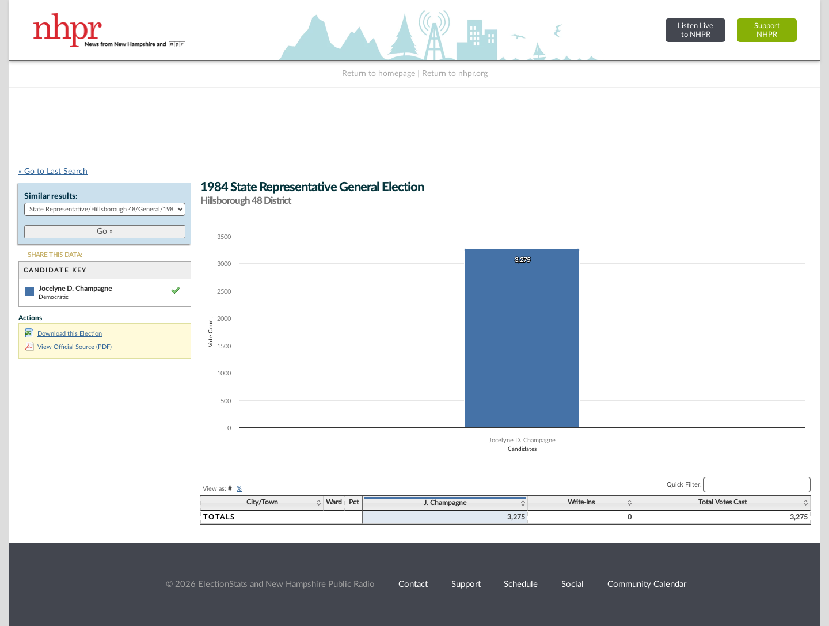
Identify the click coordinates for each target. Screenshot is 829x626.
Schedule (521, 584)
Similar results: (51, 196)
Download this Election (63, 334)
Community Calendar (646, 584)
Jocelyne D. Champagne (75, 288)
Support (466, 584)
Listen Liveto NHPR (695, 30)
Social (572, 584)
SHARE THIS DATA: (55, 255)
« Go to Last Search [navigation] (53, 172)
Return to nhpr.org (455, 74)
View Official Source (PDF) (68, 347)
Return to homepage (378, 74)
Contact (413, 584)
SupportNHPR (767, 30)
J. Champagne (445, 502)
